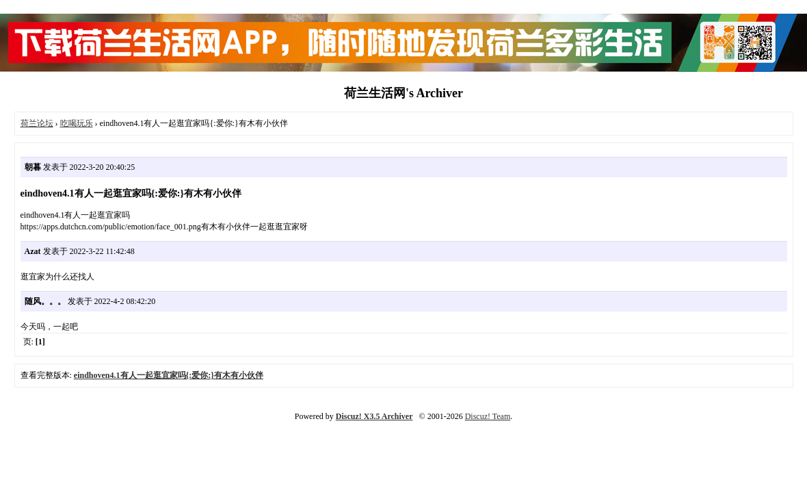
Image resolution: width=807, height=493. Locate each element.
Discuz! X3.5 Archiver (374, 416)
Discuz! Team (488, 416)
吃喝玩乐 (76, 123)
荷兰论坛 (37, 123)
